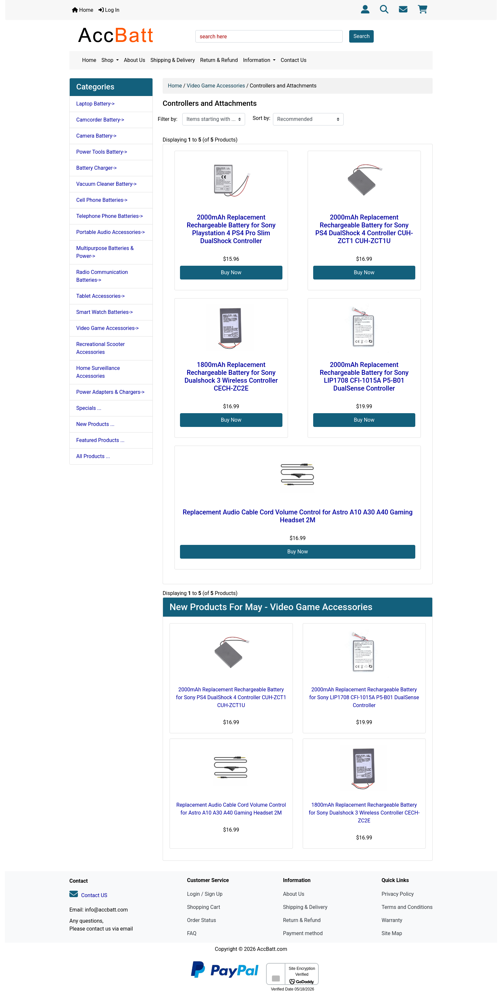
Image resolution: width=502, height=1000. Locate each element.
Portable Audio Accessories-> (110, 232)
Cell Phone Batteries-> (101, 200)
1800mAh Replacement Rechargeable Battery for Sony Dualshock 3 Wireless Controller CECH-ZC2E (231, 376)
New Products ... (95, 424)
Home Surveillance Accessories (98, 372)
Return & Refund (219, 60)
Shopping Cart (203, 907)
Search (361, 36)
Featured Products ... (100, 440)
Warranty (392, 920)
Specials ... (88, 408)
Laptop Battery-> (95, 104)
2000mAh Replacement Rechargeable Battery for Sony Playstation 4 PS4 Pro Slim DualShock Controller (231, 229)
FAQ (191, 933)
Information (257, 60)
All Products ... (93, 456)
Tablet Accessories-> (100, 296)
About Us (134, 60)
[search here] (269, 36)
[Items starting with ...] (213, 119)
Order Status (201, 920)
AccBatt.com (272, 949)
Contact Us (294, 60)
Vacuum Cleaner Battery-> (106, 184)
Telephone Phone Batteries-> (109, 216)
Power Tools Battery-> (101, 152)
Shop (108, 60)
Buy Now (231, 272)
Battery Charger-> (96, 168)
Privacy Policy (398, 894)
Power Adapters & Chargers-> (110, 392)
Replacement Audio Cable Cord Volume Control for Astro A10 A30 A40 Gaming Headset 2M (297, 516)
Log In (109, 10)
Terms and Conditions (407, 907)
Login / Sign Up (205, 894)
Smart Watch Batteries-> (104, 312)
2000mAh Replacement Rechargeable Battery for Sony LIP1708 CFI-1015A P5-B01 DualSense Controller (364, 376)
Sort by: (261, 118)
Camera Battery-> (96, 136)
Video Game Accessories (216, 86)
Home (82, 10)
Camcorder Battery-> (100, 120)
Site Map (392, 933)
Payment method (303, 933)
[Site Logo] (130, 35)
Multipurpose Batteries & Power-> (105, 252)
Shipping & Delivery (173, 60)
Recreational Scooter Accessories (100, 348)
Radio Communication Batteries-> (102, 276)
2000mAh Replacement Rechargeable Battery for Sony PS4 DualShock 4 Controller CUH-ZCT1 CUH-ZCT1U (364, 229)
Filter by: (167, 119)
